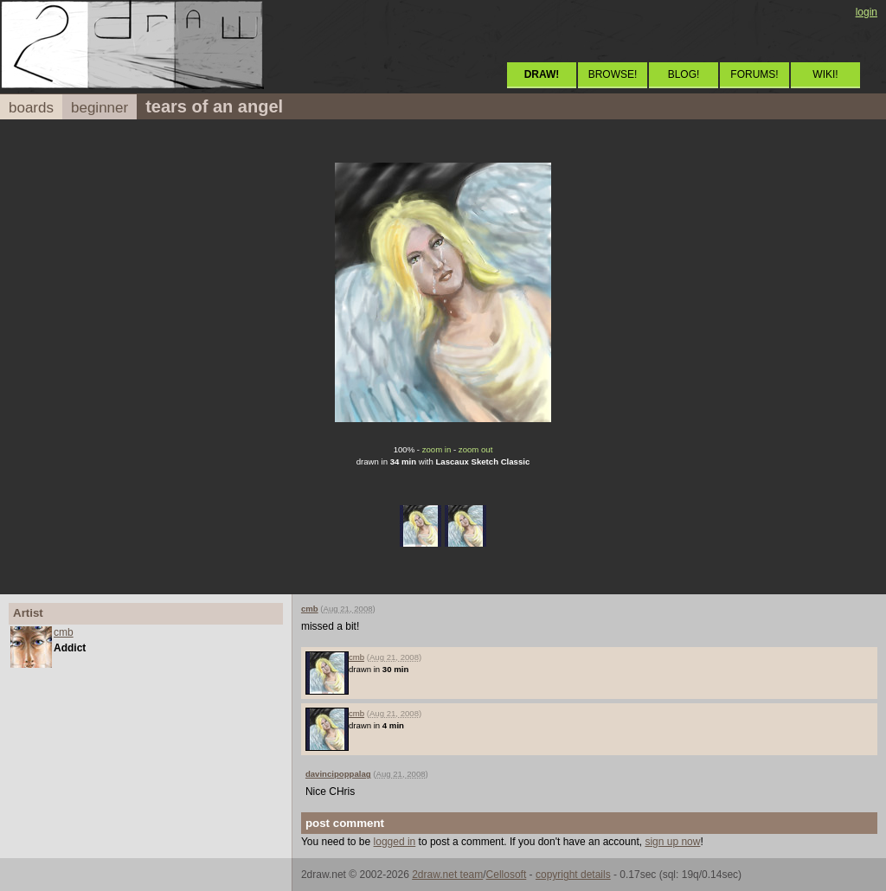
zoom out (475, 449)
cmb (64, 632)
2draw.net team (447, 875)
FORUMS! (754, 74)
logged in (395, 842)
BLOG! (684, 74)
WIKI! (825, 74)
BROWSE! (613, 74)
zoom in (437, 449)
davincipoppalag (338, 774)
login (866, 12)
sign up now (672, 842)
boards (31, 107)
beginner (99, 107)
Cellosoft (506, 875)
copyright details (573, 875)
